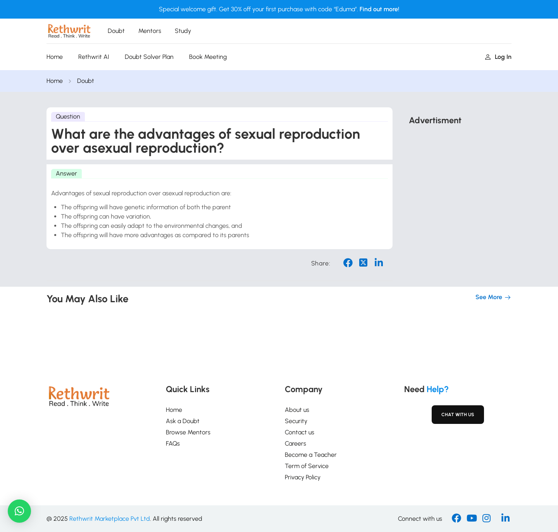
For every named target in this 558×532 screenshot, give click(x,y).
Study (183, 30)
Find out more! (379, 9)
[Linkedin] (505, 518)
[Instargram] (486, 518)
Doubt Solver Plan (149, 56)
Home (54, 56)
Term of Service (307, 466)
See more (493, 297)
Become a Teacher (311, 454)
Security (296, 421)
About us (297, 409)
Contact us (299, 432)
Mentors (149, 30)
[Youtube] (472, 518)
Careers (295, 443)
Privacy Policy (302, 477)
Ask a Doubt (183, 421)
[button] (19, 511)
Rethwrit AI (93, 56)
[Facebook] (456, 518)
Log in (498, 56)
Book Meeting (208, 56)
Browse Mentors (188, 432)
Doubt (116, 30)
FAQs (173, 443)
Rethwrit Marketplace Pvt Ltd (109, 518)
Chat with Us (457, 414)
